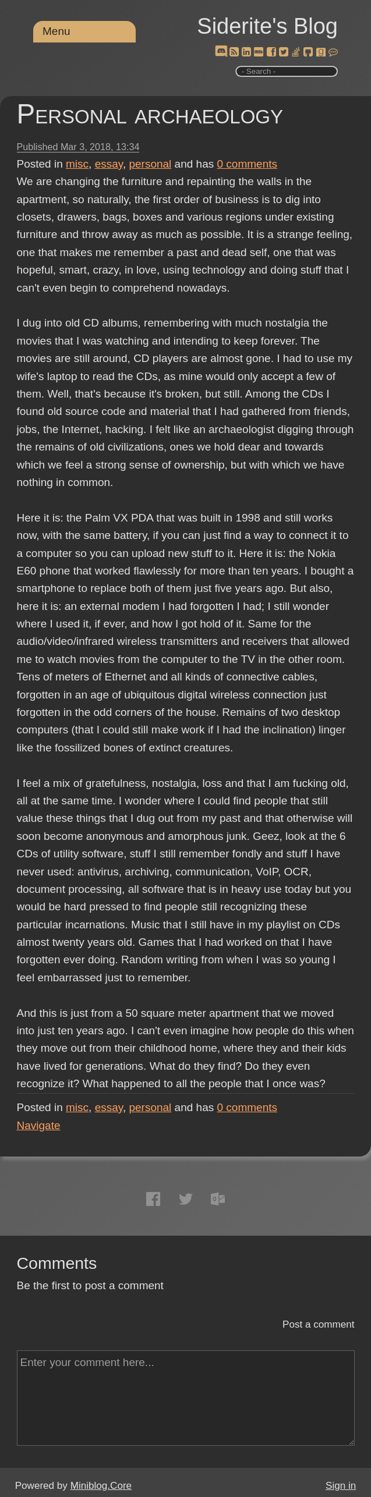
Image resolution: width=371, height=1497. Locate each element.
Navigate (39, 1125)
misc (77, 164)
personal (150, 164)
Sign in (341, 1485)
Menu (56, 31)
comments (247, 164)
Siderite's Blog (267, 26)
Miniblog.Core (101, 1485)
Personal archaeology (150, 113)
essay (109, 164)
